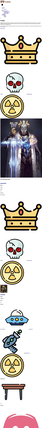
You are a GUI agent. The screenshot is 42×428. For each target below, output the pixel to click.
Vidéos (5, 16)
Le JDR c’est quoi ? (7, 11)
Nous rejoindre (6, 12)
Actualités (3, 14)
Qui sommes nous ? (5, 10)
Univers (5, 9)
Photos (5, 15)
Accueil (3, 7)
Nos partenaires (6, 13)
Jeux (3, 8)
